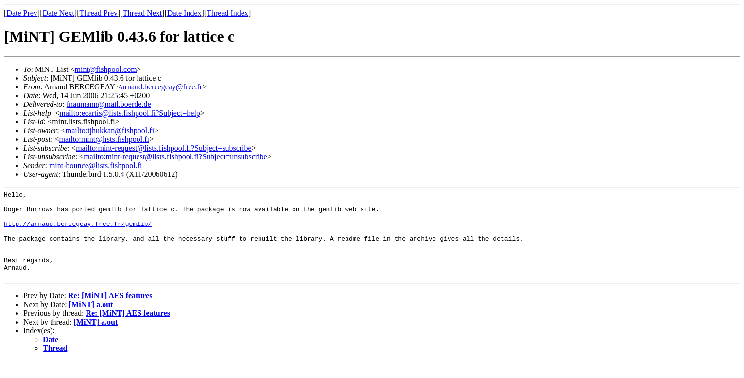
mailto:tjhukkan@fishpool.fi (110, 130)
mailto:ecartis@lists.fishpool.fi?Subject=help (129, 113)
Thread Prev (98, 13)
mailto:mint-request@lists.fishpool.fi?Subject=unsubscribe (175, 157)
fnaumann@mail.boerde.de (109, 104)
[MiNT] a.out (91, 322)
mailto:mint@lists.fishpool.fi (104, 139)
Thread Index (227, 13)
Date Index (184, 13)
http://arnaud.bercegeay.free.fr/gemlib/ (78, 230)
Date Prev (21, 13)
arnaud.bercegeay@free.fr (161, 87)
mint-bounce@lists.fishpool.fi (95, 165)
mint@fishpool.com (106, 69)
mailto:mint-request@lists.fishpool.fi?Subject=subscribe (163, 148)
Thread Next (142, 13)
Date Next (58, 13)
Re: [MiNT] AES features (110, 313)
